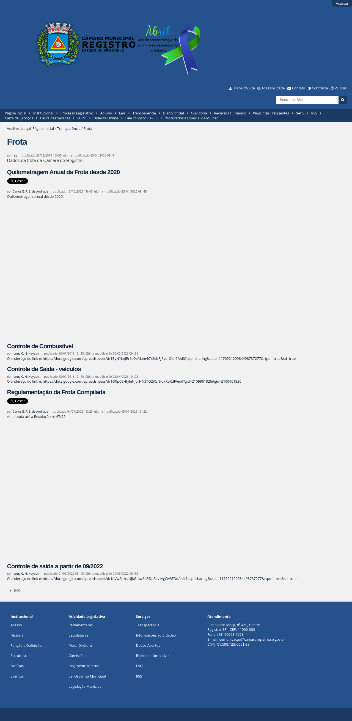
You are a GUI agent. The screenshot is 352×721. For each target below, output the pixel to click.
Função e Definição (26, 645)
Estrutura (18, 655)
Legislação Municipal (86, 686)
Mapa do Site (244, 88)
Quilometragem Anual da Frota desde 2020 (63, 172)
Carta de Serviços (19, 118)
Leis (122, 113)
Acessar (342, 3)
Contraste (320, 88)
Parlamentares (81, 625)
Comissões (77, 655)
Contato (298, 88)
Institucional (43, 113)
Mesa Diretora (80, 645)
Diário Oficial (173, 113)
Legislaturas (78, 635)
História (16, 635)
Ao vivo (106, 113)
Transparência (144, 113)
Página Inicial (15, 113)
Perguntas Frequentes (271, 113)
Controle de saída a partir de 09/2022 (55, 566)
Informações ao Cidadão (156, 635)
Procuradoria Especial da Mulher (191, 118)
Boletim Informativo (152, 655)
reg (15, 155)
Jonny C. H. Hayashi (26, 353)
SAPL (300, 113)
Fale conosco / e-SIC (141, 118)
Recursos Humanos (230, 113)
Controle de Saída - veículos (44, 369)
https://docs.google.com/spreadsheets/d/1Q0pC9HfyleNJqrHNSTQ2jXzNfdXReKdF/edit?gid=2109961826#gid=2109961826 (142, 381)
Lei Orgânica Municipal (87, 676)
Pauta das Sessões (55, 118)
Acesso (16, 625)
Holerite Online (105, 118)
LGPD (81, 118)
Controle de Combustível (40, 346)
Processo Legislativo (76, 113)
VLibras (341, 88)
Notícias (17, 665)
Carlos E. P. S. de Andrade (30, 191)
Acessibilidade (273, 88)
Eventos (16, 676)
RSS (314, 113)
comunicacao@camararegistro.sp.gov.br (252, 639)
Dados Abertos (148, 645)
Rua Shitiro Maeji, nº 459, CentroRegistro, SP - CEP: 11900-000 (233, 627)
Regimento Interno (84, 665)
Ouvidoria (199, 113)
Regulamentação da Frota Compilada (56, 392)
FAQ (139, 665)
